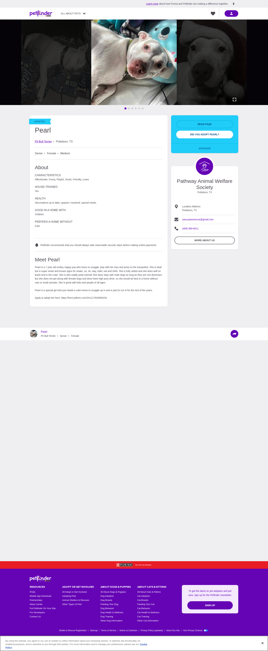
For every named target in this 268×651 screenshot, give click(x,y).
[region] (134, 643)
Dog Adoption (107, 596)
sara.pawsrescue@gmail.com (198, 219)
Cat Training (143, 616)
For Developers (37, 612)
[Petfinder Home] (41, 13)
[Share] (234, 334)
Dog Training (106, 616)
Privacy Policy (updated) (152, 630)
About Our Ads (173, 630)
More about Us (205, 240)
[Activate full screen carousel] (234, 99)
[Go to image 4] (136, 108)
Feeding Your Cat (145, 604)
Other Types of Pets (72, 604)
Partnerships (36, 600)
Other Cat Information (148, 620)
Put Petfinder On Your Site (43, 608)
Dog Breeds (106, 600)
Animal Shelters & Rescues (75, 600)
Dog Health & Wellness (111, 612)
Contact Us (35, 616)
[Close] (262, 643)
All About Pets (71, 13)
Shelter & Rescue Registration (73, 630)
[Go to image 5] (139, 108)
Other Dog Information (111, 620)
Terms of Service (108, 630)
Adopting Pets (69, 596)
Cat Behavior (143, 608)
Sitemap (93, 630)
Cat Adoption (143, 596)
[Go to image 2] (129, 108)
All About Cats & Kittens (149, 592)
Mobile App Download (40, 596)
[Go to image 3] (132, 108)
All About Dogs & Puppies (113, 592)
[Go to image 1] (125, 108)
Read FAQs (205, 124)
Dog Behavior (107, 608)
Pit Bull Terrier (43, 141)
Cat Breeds (142, 600)
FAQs (32, 592)
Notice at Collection (128, 630)
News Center (36, 604)
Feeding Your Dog (109, 604)
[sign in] (231, 13)
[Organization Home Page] (204, 166)
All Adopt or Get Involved (74, 592)
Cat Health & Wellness (148, 612)
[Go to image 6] (143, 108)
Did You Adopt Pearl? (204, 134)
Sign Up (210, 605)
